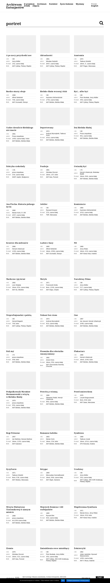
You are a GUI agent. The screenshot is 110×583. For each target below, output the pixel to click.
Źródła (27, 6)
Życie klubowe (66, 4)
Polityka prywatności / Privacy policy (78, 580)
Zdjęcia (36, 6)
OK (63, 580)
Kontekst (53, 4)
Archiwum (41, 4)
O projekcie (29, 4)
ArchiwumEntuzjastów (15, 6)
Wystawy (80, 4)
